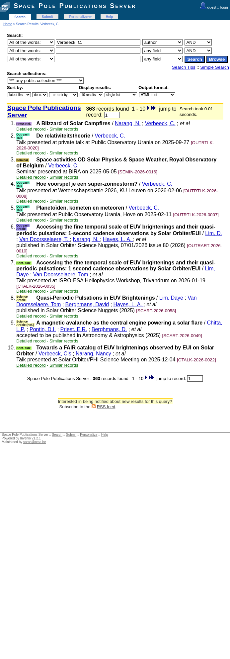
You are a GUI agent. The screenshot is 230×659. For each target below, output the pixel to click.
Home (7, 24)
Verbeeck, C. (160, 123)
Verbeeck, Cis (54, 353)
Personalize (78, 17)
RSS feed (106, 406)
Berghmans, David (87, 304)
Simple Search (214, 67)
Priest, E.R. (73, 329)
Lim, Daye (171, 298)
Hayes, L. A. (118, 239)
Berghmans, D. (109, 329)
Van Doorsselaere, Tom (60, 274)
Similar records (63, 129)
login (224, 7)
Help (109, 17)
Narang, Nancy (93, 353)
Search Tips (183, 67)
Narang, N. (127, 123)
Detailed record (30, 129)
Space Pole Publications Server (75, 5)
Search (20, 17)
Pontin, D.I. (43, 329)
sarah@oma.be (34, 442)
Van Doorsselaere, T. (44, 239)
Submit (47, 17)
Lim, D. (213, 233)
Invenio (25, 438)
